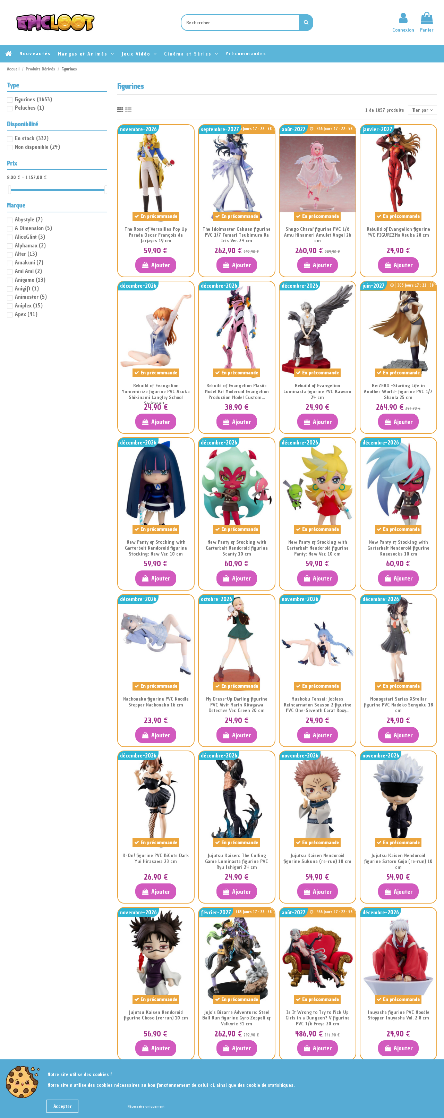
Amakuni (29, 262)
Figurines (33, 99)
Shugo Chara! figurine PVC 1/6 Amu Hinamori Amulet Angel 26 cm (317, 235)
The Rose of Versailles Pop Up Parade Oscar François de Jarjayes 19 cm (156, 235)
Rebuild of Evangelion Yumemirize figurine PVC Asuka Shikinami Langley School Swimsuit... (156, 394)
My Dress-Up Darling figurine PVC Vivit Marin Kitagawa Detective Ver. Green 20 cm (236, 705)
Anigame (30, 279)
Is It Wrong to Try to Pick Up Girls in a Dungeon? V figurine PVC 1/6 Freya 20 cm (317, 1018)
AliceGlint (30, 236)
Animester (31, 296)
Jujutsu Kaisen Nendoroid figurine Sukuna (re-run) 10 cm (317, 858)
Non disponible (37, 147)
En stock (32, 138)
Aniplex (29, 305)
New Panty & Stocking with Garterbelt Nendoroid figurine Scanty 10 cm (237, 548)
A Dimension (33, 228)
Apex (26, 314)
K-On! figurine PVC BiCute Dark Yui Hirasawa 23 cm (155, 858)
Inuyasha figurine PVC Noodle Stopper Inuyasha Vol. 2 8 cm (398, 1015)
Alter (26, 253)
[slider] (9, 189)
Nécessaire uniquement (146, 1106)
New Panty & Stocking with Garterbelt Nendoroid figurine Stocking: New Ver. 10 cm (156, 548)
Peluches (29, 107)
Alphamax (30, 245)
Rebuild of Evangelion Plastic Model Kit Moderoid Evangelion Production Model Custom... (237, 391)
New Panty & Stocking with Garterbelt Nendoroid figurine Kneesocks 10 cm (398, 548)
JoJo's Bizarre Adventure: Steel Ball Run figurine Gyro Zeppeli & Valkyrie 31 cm (236, 1018)
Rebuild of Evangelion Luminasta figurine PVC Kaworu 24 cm (317, 391)
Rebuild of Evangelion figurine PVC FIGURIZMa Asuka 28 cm (398, 232)
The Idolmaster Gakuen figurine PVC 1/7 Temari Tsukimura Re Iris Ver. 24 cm (237, 235)
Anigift (27, 288)
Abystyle (29, 219)
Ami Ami (28, 271)
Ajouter (155, 265)
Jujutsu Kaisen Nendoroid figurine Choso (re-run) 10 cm (156, 1015)
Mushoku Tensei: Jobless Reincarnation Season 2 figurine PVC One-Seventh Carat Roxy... (317, 705)
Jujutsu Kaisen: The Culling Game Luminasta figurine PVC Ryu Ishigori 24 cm (236, 861)
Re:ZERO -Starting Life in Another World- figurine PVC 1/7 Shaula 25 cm (398, 391)
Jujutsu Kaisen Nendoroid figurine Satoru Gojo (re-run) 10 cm (398, 861)
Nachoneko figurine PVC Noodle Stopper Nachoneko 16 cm (156, 702)
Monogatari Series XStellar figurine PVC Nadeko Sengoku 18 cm (398, 705)
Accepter (62, 1106)
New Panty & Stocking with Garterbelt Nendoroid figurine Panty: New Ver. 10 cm (318, 548)
